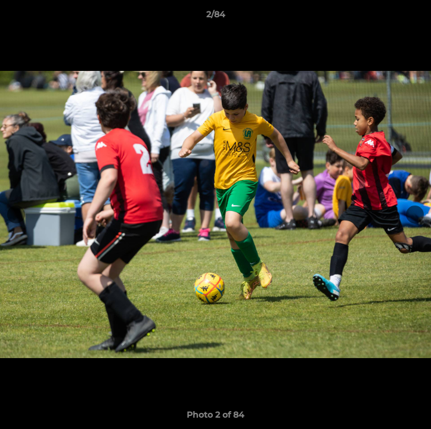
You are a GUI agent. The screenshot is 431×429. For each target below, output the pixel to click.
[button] (417, 17)
